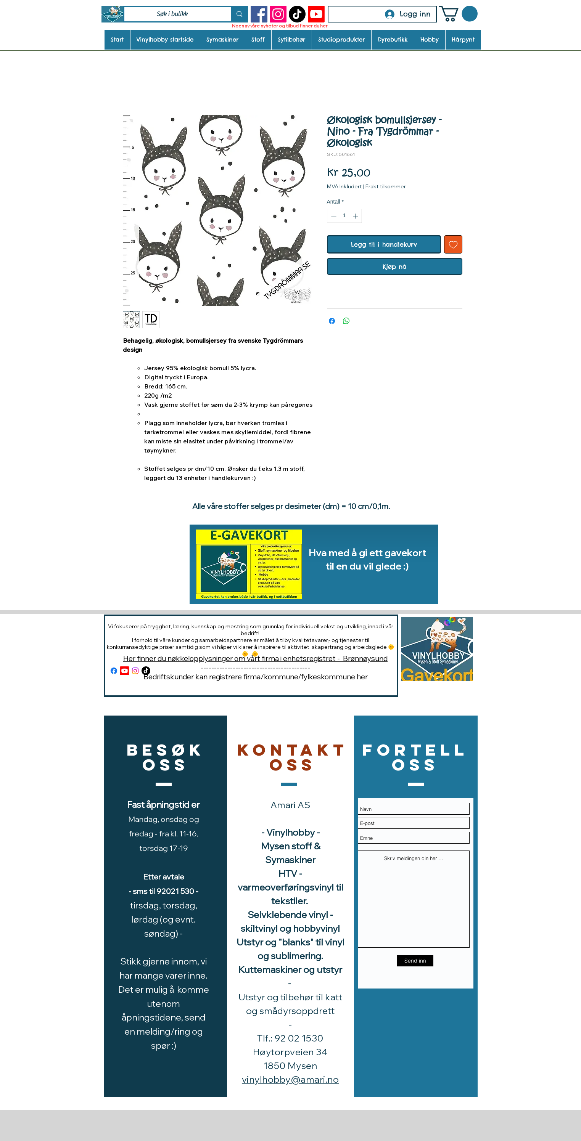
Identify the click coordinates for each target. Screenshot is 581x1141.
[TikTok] (297, 14)
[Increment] (356, 216)
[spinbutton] (344, 216)
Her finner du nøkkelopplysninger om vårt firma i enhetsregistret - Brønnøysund (255, 658)
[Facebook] (259, 14)
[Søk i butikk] (172, 14)
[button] (458, 14)
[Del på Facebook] (331, 321)
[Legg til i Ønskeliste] (453, 244)
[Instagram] (278, 14)
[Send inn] (415, 960)
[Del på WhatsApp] (346, 321)
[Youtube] (316, 14)
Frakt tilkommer (385, 186)
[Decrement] (333, 216)
